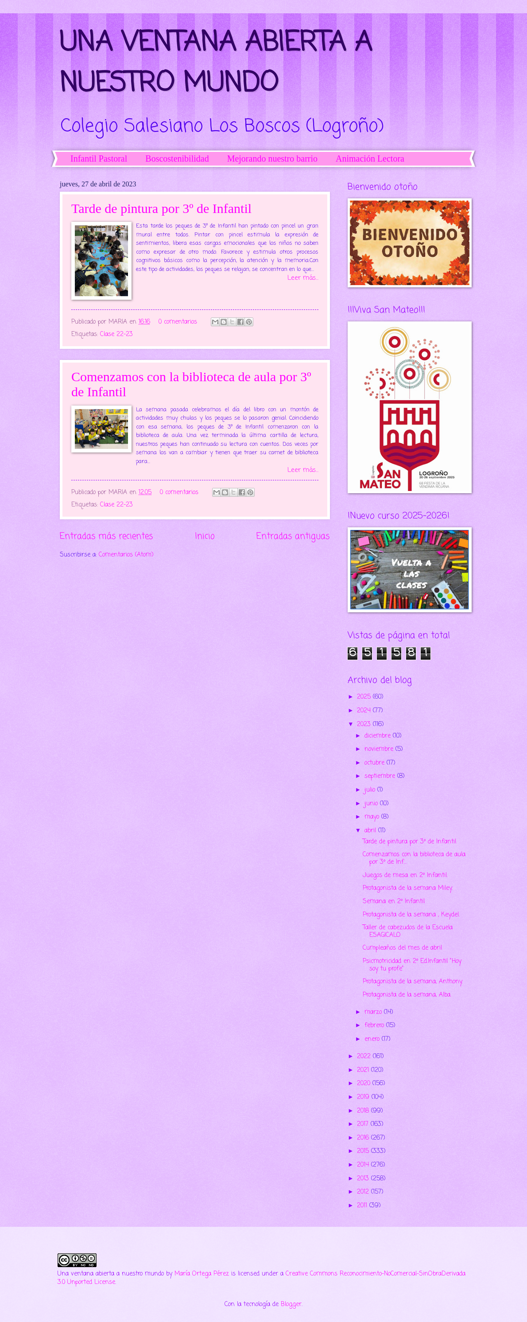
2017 (364, 1124)
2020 (364, 1083)
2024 (365, 710)
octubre (375, 763)
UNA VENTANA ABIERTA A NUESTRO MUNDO (216, 63)
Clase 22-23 (116, 334)
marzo (374, 1012)
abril (371, 830)
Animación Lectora (370, 158)
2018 (364, 1111)
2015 (364, 1151)
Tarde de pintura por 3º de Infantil (161, 208)
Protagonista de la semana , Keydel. (411, 915)
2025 (365, 697)
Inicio (205, 536)
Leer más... (302, 278)
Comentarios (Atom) (126, 555)
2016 (364, 1138)
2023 (365, 724)
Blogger (291, 1304)
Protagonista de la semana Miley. (408, 888)
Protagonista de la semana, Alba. (407, 995)
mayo (372, 817)
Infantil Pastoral (98, 158)
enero (373, 1039)
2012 (364, 1192)
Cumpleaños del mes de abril (402, 948)
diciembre (378, 736)
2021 (364, 1070)
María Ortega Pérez (201, 1274)
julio (370, 790)
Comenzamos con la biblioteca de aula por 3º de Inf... (414, 858)
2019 (364, 1097)
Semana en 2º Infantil (394, 901)
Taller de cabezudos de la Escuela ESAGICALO (408, 931)
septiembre (380, 776)
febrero (375, 1025)
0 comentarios (178, 322)
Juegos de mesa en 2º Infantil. (405, 875)
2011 (363, 1205)
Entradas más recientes (106, 536)
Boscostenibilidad (177, 158)
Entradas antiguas (293, 536)
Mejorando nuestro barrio (272, 158)
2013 (364, 1178)
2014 (364, 1165)
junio (372, 803)
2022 (365, 1056)
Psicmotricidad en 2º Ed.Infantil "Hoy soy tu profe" (412, 965)
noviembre (379, 749)
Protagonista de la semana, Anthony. (413, 981)
